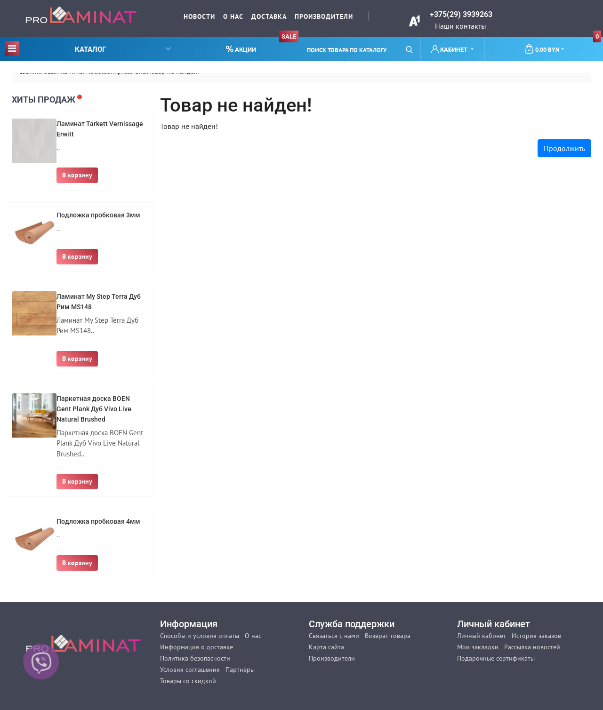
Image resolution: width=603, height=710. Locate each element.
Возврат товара (387, 635)
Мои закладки (477, 647)
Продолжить (564, 148)
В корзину (77, 175)
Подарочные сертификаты (496, 658)
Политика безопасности (195, 658)
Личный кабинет (481, 635)
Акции (262, 45)
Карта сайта (326, 647)
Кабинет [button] (450, 49)
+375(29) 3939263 (461, 14)
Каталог (87, 48)
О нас (233, 16)
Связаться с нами (334, 635)
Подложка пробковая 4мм (98, 521)
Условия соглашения (190, 669)
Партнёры (240, 669)
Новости (199, 16)
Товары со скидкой (188, 681)
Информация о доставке (196, 647)
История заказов (536, 635)
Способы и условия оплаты (199, 635)
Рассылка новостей (532, 647)
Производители (324, 16)
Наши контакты (460, 26)
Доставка (269, 16)
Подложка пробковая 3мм (98, 215)
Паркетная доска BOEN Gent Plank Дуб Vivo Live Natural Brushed (93, 409)
